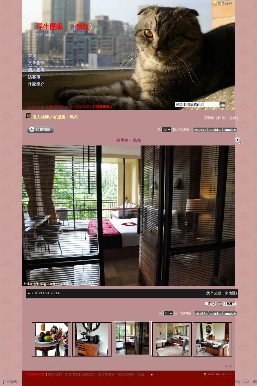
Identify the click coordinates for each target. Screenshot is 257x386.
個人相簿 (36, 70)
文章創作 (36, 63)
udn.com (226, 374)
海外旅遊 (214, 293)
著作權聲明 (106, 374)
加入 (246, 382)
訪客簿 (34, 77)
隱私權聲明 (126, 374)
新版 (82, 26)
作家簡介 (36, 84)
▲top (228, 366)
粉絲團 (12, 382)
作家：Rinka (45, 35)
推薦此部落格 (55, 107)
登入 (237, 382)
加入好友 (34, 107)
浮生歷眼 (49, 26)
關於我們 (55, 374)
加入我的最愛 (79, 107)
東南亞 (230, 293)
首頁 (32, 55)
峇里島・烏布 (65, 117)
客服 (141, 374)
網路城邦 (225, 4)
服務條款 (88, 374)
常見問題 (71, 374)
